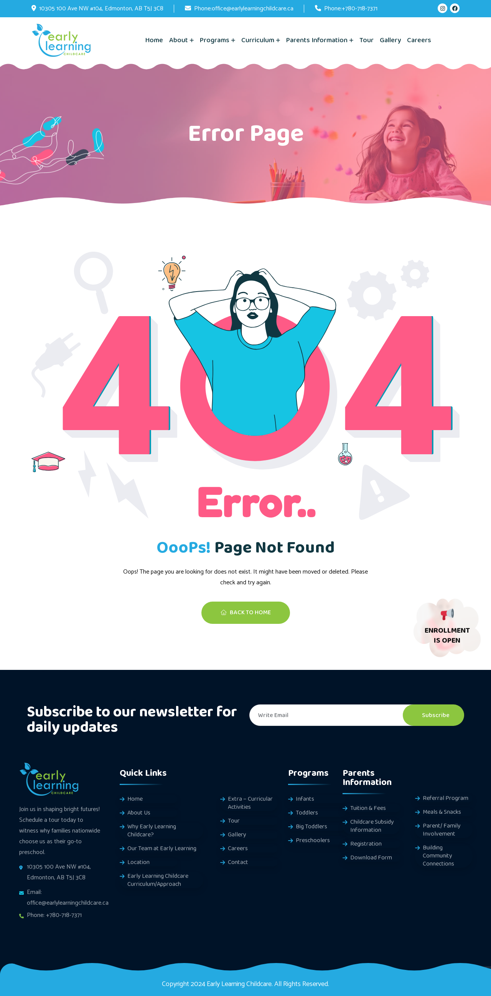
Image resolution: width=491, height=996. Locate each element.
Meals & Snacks (442, 812)
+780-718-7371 (359, 8)
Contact (238, 862)
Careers (419, 40)
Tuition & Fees (368, 808)
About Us (138, 813)
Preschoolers (313, 840)
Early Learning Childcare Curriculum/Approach (157, 880)
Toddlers (307, 813)
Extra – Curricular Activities (250, 803)
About (178, 40)
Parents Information (317, 40)
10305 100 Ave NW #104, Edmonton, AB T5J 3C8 (101, 8)
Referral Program (445, 798)
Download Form (371, 858)
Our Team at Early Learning (161, 848)
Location (138, 862)
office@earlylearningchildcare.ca (252, 8)
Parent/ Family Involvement (442, 830)
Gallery (390, 40)
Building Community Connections (438, 856)
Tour (366, 40)
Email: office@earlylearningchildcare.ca (68, 897)
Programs (214, 40)
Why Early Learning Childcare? (151, 831)
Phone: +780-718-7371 (54, 915)
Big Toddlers (311, 827)
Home (154, 40)
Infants (305, 799)
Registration (366, 844)
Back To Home (246, 612)
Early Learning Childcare (239, 984)
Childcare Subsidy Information (372, 826)
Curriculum (257, 40)
